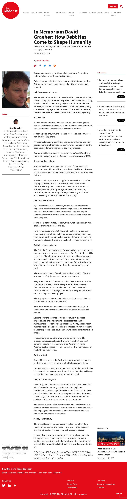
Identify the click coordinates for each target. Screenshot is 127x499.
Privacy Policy (72, 484)
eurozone (10, 450)
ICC (10, 453)
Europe (26, 12)
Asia (40, 12)
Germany (17, 450)
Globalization (61, 12)
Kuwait (5, 457)
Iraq (24, 453)
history (5, 453)
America (34, 12)
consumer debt (16, 446)
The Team (100, 487)
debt (4, 450)
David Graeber (42, 60)
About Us (70, 481)
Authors (92, 12)
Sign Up (113, 6)
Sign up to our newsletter (106, 484)
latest (11, 457)
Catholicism (6, 446)
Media (107, 12)
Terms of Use (72, 487)
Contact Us (101, 481)
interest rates (17, 453)
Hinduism (25, 450)
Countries (83, 12)
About (100, 12)
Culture (25, 446)
